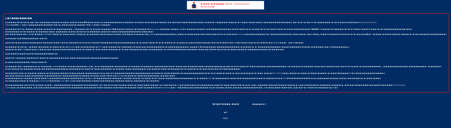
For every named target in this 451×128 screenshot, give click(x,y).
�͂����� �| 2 (259, 104)
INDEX (225, 118)
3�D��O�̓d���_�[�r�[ (225, 104)
